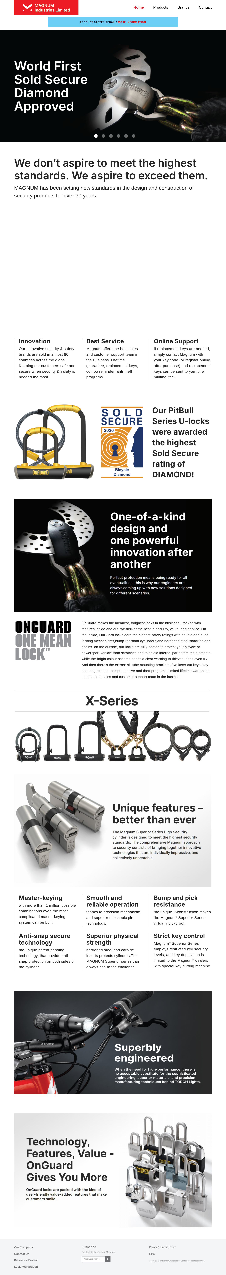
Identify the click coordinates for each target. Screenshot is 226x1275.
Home (139, 7)
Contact (205, 7)
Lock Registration (26, 1266)
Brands (183, 7)
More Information (132, 22)
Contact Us (21, 1254)
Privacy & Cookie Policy (162, 1247)
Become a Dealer (25, 1260)
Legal (152, 1254)
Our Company (23, 1247)
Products (160, 7)
